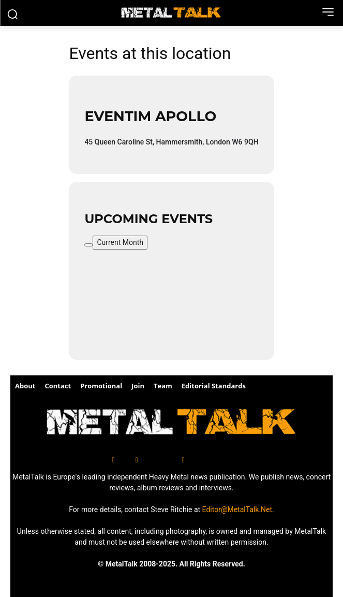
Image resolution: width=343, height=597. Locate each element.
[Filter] (88, 244)
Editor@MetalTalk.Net (237, 509)
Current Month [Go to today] (120, 242)
